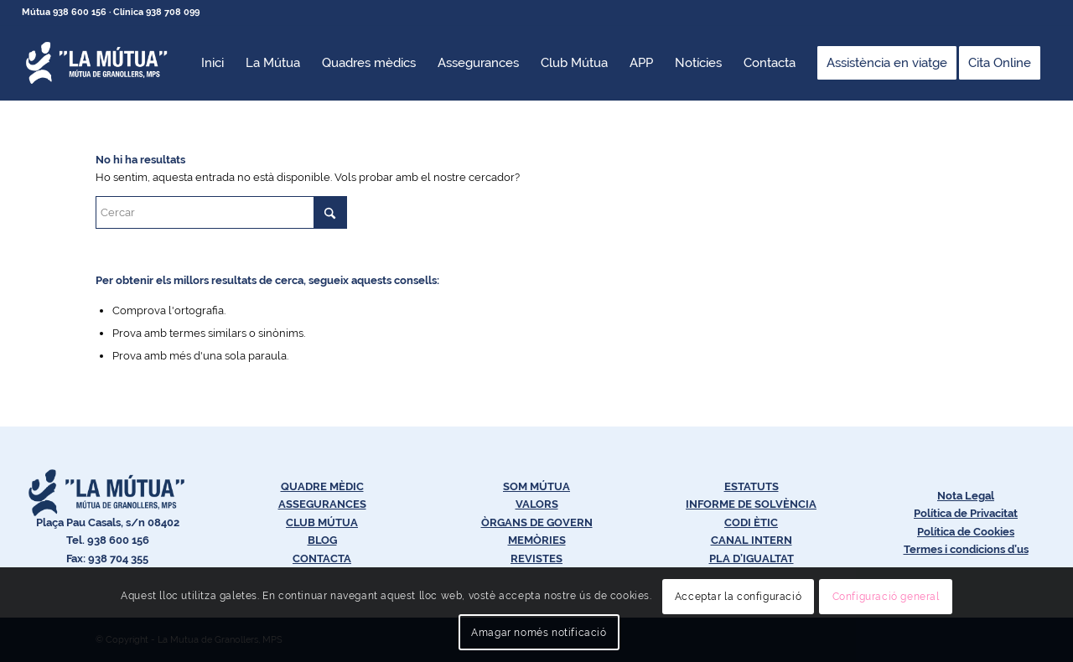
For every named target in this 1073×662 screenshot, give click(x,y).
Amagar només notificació (538, 633)
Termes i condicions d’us (966, 549)
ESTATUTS (751, 486)
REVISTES (536, 558)
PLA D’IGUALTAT (751, 558)
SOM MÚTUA (536, 486)
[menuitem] (212, 63)
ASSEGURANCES (322, 504)
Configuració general (886, 597)
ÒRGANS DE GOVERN (537, 522)
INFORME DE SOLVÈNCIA (751, 504)
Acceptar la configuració (738, 597)
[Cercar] (221, 212)
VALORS (537, 504)
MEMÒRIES (537, 540)
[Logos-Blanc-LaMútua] (97, 63)
